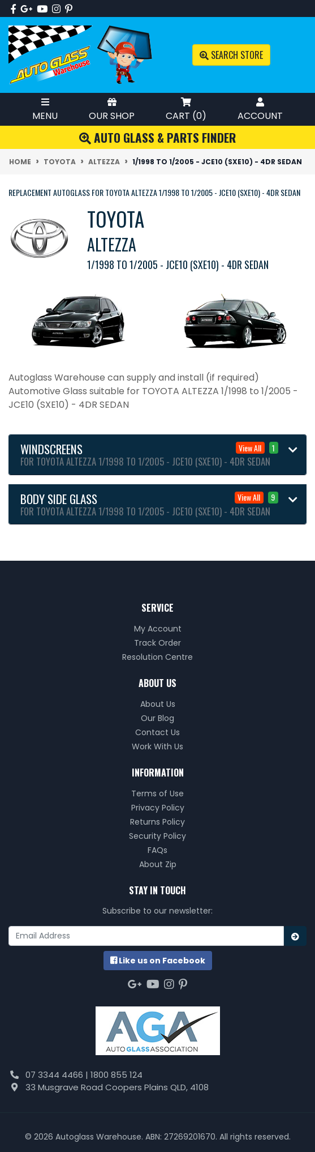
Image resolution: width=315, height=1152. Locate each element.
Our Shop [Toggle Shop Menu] (112, 109)
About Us (157, 704)
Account (260, 109)
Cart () (186, 109)
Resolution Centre (157, 657)
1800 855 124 (116, 1075)
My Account (158, 628)
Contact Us (157, 732)
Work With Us (157, 746)
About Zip (157, 864)
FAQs (157, 850)
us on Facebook (157, 960)
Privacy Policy (157, 807)
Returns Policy (157, 821)
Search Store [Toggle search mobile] (231, 55)
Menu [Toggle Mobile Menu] (45, 109)
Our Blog (157, 718)
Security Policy (157, 836)
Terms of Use (157, 793)
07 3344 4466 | (57, 1075)
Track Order (157, 642)
